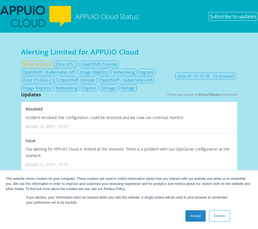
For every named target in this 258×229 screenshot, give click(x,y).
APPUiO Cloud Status (69, 16)
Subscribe (233, 16)
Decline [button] (219, 216)
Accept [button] (195, 216)
